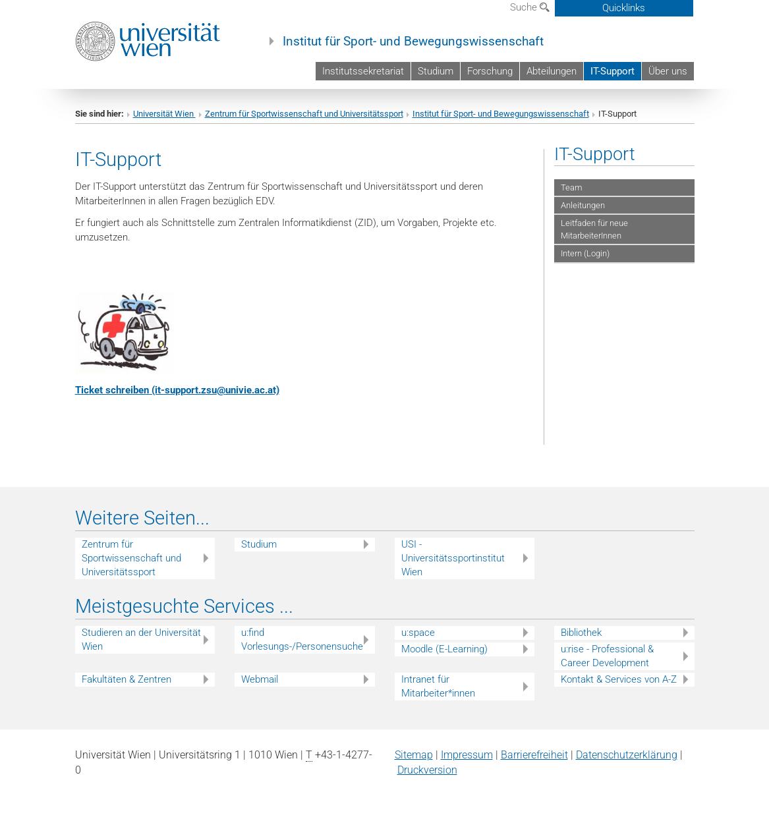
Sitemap (414, 755)
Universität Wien (164, 114)
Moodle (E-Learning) (444, 649)
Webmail (259, 679)
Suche (530, 7)
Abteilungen (552, 71)
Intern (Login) (585, 253)
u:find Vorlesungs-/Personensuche (302, 639)
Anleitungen (583, 205)
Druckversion (427, 770)
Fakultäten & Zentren (126, 679)
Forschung (490, 71)
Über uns (667, 71)
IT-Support (612, 71)
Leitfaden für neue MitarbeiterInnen (594, 229)
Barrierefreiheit (534, 755)
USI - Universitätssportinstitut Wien (453, 558)
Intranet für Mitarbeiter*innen (438, 686)
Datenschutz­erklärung (626, 755)
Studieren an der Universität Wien (141, 639)
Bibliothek (581, 633)
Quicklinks (623, 8)
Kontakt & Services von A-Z (619, 679)
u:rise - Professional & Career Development (607, 656)
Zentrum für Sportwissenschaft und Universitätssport (304, 114)
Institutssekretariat (363, 71)
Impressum (467, 755)
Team (572, 187)
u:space (418, 633)
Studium (435, 71)
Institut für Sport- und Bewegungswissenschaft (413, 41)
